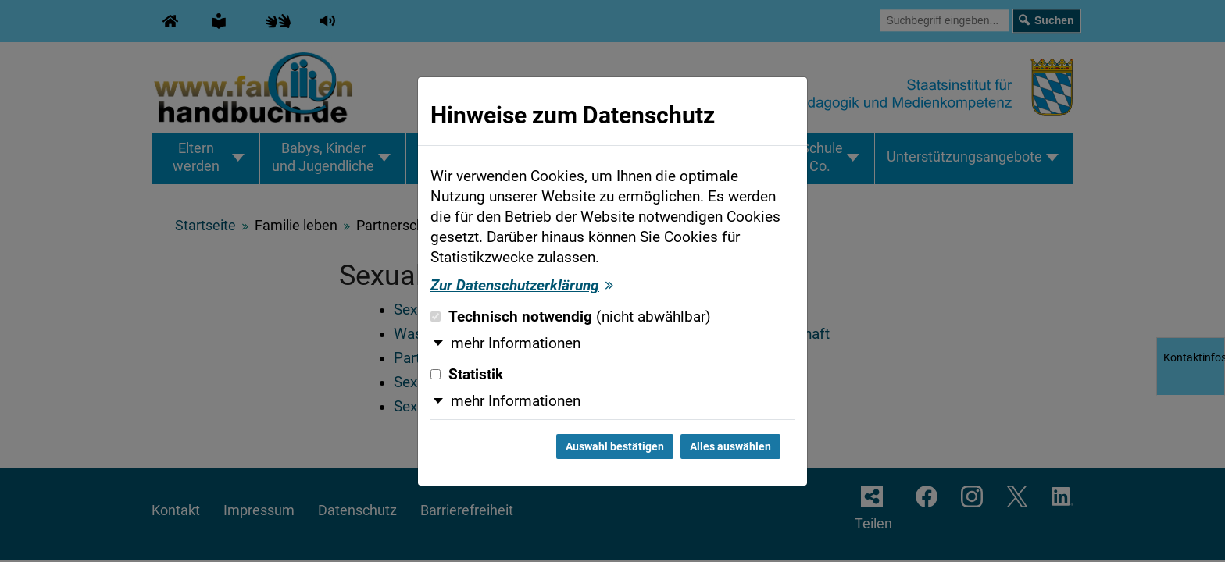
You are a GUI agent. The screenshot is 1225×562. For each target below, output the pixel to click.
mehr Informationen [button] (515, 343)
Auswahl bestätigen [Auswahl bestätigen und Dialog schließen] (615, 446)
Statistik (466, 374)
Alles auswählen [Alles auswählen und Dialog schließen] (730, 446)
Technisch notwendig (570, 316)
